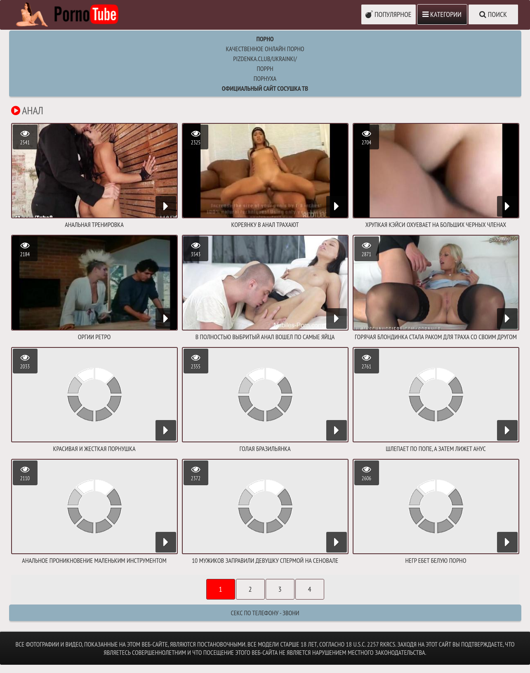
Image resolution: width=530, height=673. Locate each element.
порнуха (265, 78)
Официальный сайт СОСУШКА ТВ (265, 88)
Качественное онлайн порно (265, 49)
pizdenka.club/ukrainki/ (265, 58)
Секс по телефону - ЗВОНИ (265, 613)
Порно (264, 39)
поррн (265, 68)
